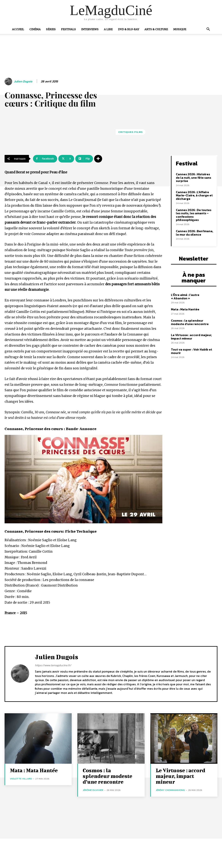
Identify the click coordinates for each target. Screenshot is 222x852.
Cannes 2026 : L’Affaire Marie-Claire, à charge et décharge (194, 195)
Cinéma (35, 29)
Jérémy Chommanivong (170, 790)
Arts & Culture (156, 29)
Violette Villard (21, 778)
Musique (179, 29)
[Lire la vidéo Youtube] (83, 479)
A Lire (108, 29)
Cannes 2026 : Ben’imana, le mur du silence (194, 233)
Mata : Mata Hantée (185, 309)
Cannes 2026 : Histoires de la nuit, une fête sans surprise (193, 177)
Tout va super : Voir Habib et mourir (191, 351)
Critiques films (130, 132)
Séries (51, 29)
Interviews (90, 29)
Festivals (68, 29)
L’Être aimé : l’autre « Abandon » (185, 296)
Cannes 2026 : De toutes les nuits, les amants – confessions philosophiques (193, 215)
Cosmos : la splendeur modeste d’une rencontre (190, 322)
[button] (208, 29)
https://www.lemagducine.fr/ (53, 665)
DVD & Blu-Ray (128, 29)
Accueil (18, 29)
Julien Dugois (23, 81)
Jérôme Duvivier (93, 790)
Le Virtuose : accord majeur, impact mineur (191, 337)
